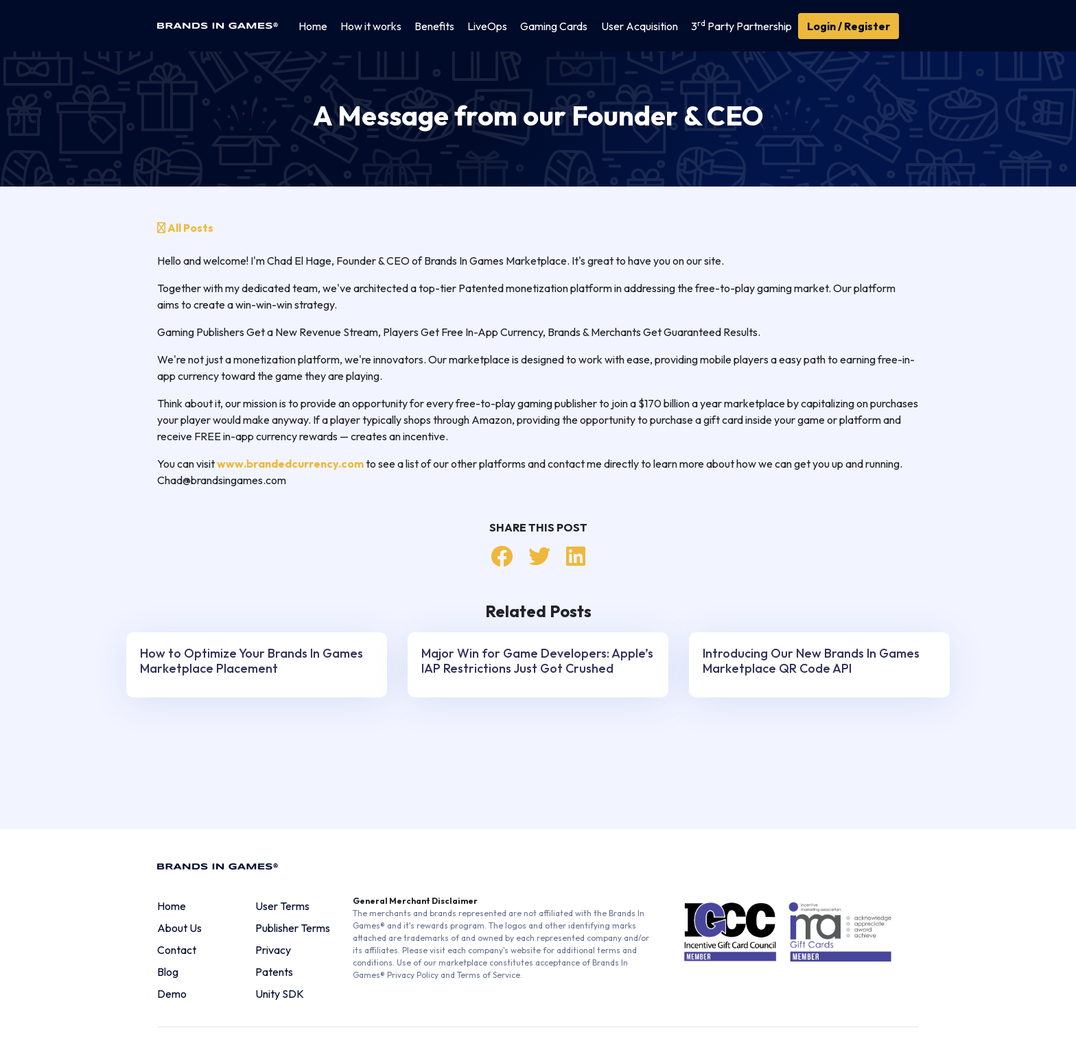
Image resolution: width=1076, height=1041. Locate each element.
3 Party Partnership (741, 25)
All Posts (185, 228)
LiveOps (487, 26)
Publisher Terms (292, 928)
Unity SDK (279, 994)
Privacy (273, 950)
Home (313, 26)
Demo (172, 994)
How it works (370, 26)
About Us (179, 928)
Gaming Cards (553, 26)
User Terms (282, 906)
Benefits (434, 26)
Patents (274, 972)
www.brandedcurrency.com (290, 463)
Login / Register (848, 26)
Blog (167, 972)
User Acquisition (639, 26)
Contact (176, 950)
